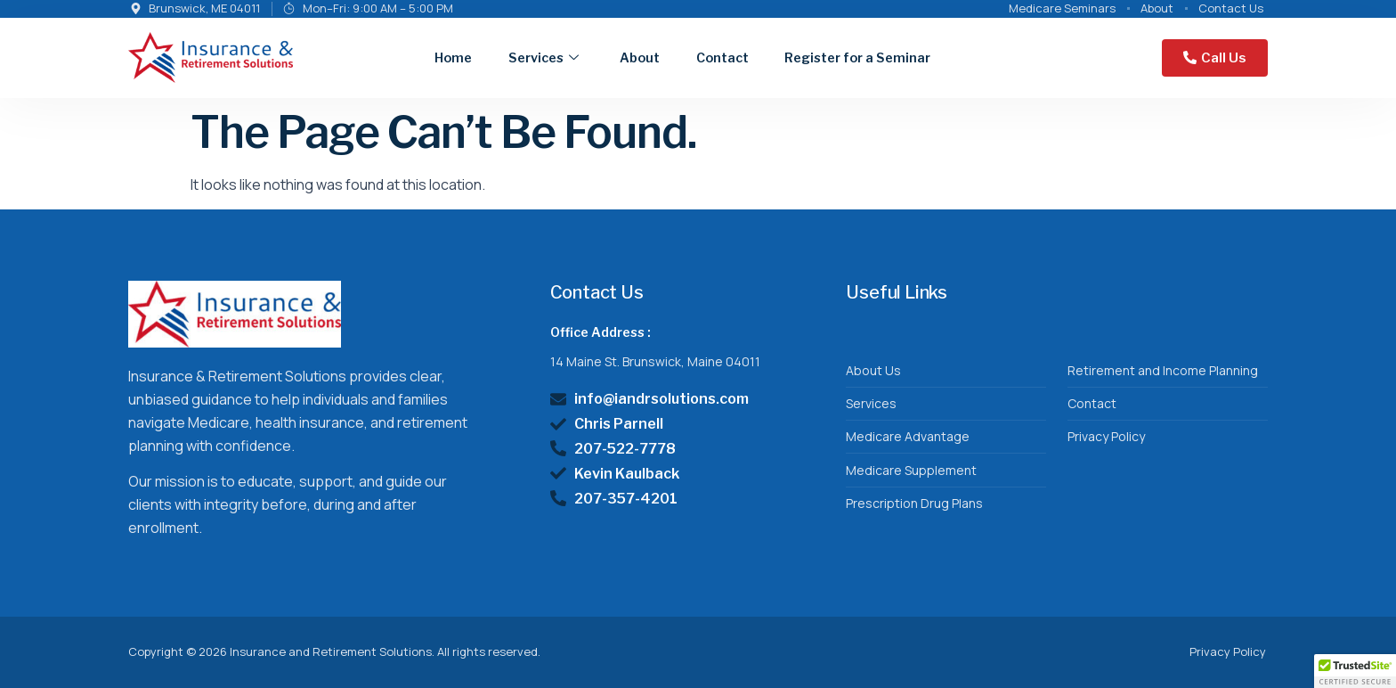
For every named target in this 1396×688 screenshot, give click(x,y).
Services (505, 57)
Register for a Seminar (849, 56)
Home (408, 56)
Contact (700, 56)
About (610, 56)
